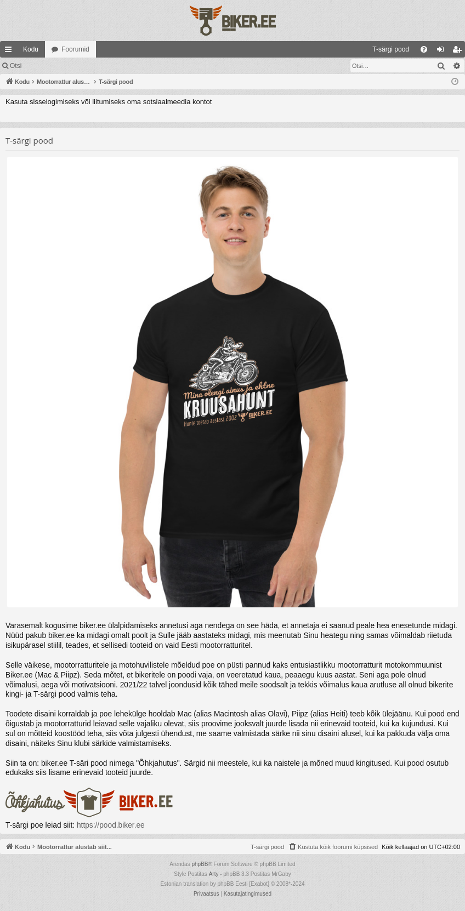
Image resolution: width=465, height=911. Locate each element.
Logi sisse (51, 66)
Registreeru (100, 66)
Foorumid (75, 49)
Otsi (15, 66)
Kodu (30, 49)
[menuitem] (301, 49)
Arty (214, 874)
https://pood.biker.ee (111, 825)
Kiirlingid (10, 51)
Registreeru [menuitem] (459, 51)
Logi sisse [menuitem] (443, 51)
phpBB (199, 864)
